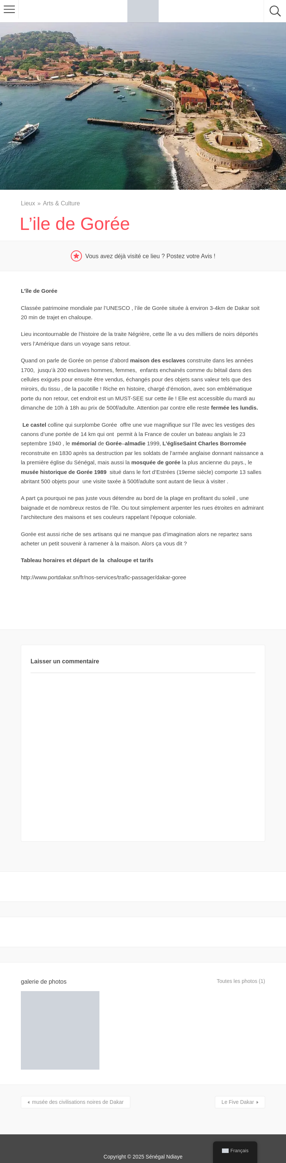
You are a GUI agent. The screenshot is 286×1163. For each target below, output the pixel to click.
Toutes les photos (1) (237, 981)
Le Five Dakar (238, 1082)
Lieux (28, 203)
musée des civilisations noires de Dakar (78, 1082)
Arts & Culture (61, 203)
